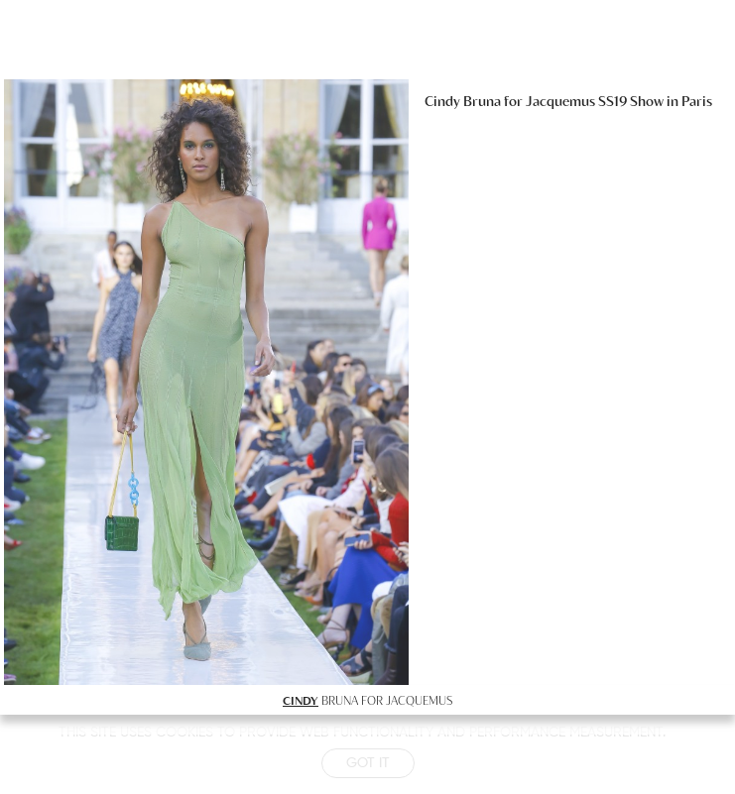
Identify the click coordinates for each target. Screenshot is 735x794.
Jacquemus (560, 100)
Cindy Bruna (463, 100)
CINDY (300, 700)
